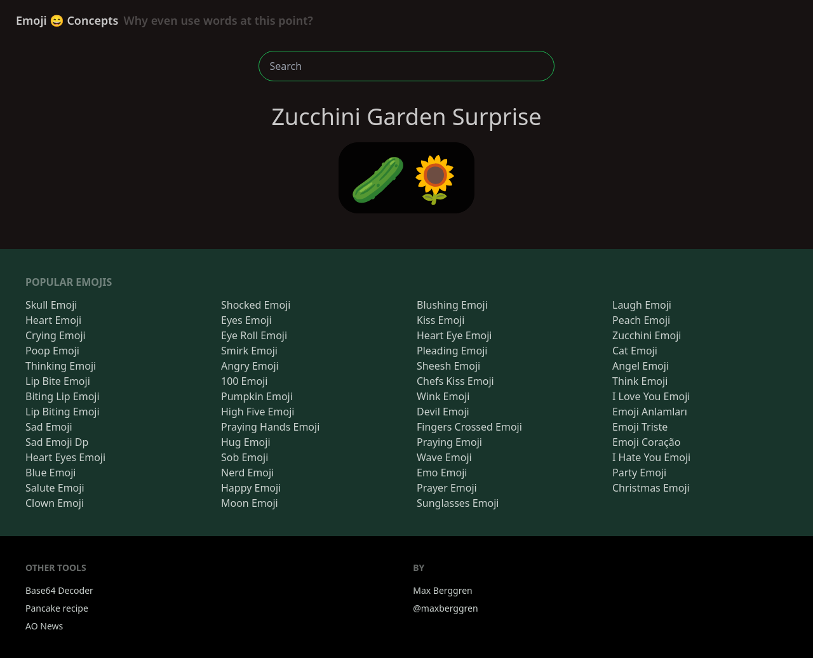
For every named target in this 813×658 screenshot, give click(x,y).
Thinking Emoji (60, 366)
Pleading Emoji (452, 351)
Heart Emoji (53, 320)
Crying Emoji (55, 335)
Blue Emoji (50, 473)
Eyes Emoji (246, 320)
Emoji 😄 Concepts (164, 20)
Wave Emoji (444, 457)
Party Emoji (639, 473)
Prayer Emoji (447, 488)
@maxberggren (445, 608)
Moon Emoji (249, 503)
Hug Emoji (246, 442)
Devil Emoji (443, 412)
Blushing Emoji (452, 305)
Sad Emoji (48, 427)
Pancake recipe (56, 608)
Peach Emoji (641, 320)
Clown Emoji (54, 503)
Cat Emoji (634, 351)
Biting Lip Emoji (62, 396)
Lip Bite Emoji (57, 381)
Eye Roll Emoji (254, 335)
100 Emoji (244, 381)
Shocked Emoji (255, 305)
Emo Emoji (442, 473)
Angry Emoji (250, 366)
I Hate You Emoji (651, 457)
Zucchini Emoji (646, 335)
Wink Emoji (443, 396)
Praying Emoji (449, 442)
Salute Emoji (54, 488)
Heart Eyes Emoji (65, 457)
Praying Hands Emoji (270, 427)
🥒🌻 (406, 178)
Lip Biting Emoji (62, 412)
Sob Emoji (244, 457)
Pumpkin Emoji (257, 396)
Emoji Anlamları (649, 412)
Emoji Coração (646, 442)
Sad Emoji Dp (56, 442)
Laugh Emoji (641, 305)
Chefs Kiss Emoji (455, 381)
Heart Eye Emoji (454, 335)
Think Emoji (640, 381)
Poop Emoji (52, 351)
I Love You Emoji (651, 396)
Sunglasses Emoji (458, 503)
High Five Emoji (257, 412)
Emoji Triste (640, 427)
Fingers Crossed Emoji (469, 427)
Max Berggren (443, 590)
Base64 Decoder (59, 590)
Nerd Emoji (247, 473)
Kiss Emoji (440, 320)
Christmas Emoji (651, 488)
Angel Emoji (640, 366)
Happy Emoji (251, 488)
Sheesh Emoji (448, 366)
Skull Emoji (51, 305)
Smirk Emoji (249, 351)
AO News (44, 626)
